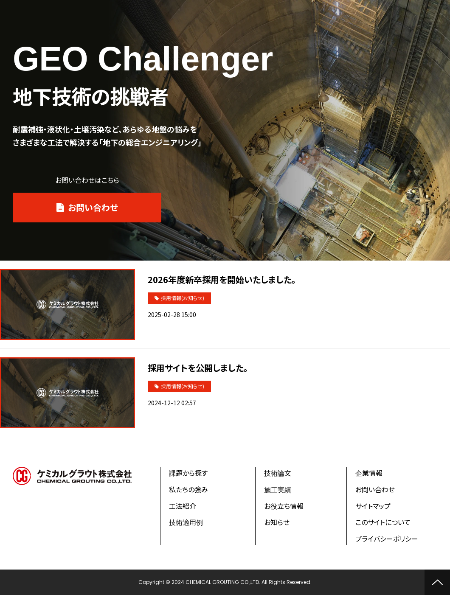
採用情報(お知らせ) (182, 297)
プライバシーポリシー (386, 538)
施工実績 (277, 489)
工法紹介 (182, 506)
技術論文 (277, 473)
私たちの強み (188, 489)
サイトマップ (373, 506)
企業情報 (368, 473)
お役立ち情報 (284, 506)
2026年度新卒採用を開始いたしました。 (222, 279)
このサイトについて (383, 522)
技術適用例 (186, 522)
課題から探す (188, 473)
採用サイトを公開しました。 (198, 368)
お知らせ (277, 522)
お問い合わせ (93, 207)
